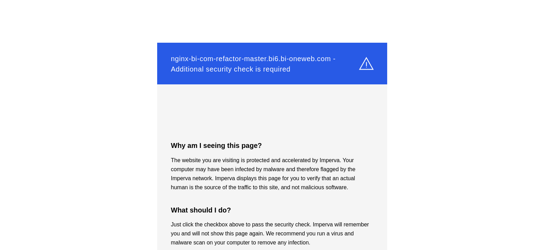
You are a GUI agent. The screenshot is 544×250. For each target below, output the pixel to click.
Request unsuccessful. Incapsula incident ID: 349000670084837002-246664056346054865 (272, 125)
